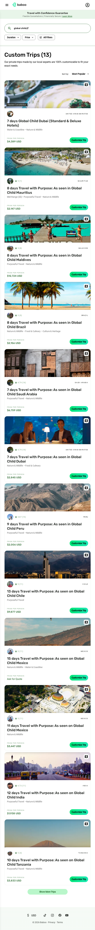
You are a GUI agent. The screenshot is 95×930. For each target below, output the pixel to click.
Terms (60, 922)
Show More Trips (47, 892)
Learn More (67, 16)
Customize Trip (79, 140)
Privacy (51, 922)
